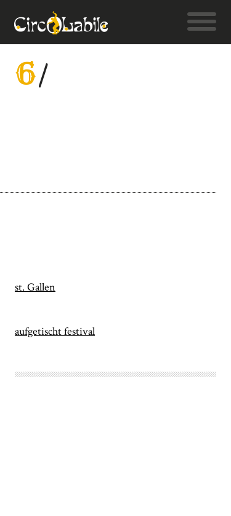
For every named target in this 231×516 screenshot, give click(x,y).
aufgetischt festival (55, 331)
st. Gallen (35, 287)
